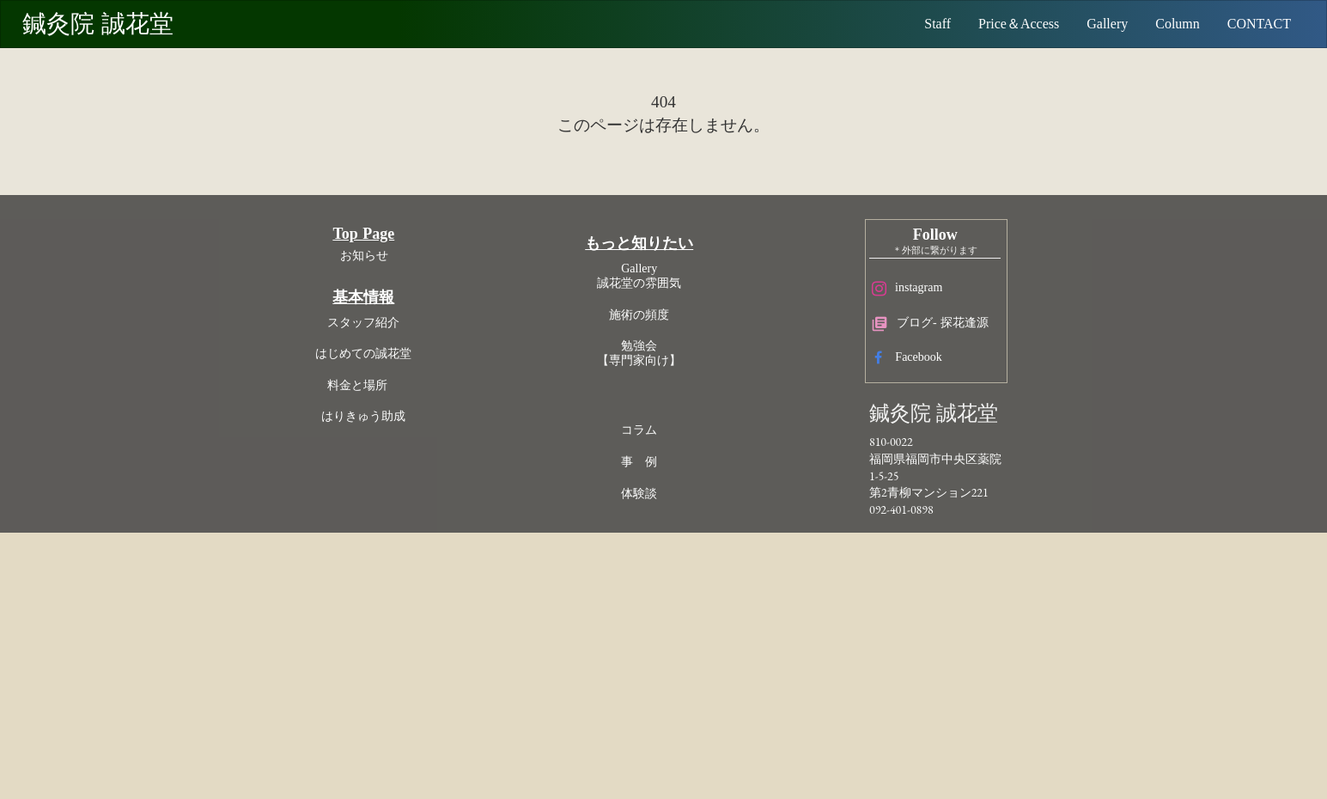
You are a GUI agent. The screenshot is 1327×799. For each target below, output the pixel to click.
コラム (669, 648)
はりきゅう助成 (503, 646)
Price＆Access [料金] (1006, 23)
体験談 (669, 711)
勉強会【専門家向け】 (669, 571)
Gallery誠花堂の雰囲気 (669, 494)
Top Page (503, 464)
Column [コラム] (1165, 23)
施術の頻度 (669, 533)
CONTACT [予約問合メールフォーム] (1247, 23)
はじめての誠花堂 (503, 583)
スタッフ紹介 (503, 552)
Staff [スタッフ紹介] (925, 23)
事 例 (669, 680)
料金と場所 (503, 615)
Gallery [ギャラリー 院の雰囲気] (1095, 23)
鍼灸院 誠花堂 (120, 24)
